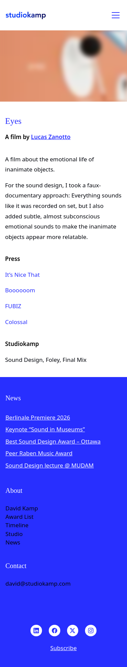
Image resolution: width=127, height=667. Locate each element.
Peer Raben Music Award (38, 453)
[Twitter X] (73, 630)
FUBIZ (13, 306)
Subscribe (63, 648)
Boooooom (20, 290)
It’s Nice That (22, 274)
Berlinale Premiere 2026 (37, 417)
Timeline (16, 525)
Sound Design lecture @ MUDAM (49, 465)
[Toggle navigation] (116, 15)
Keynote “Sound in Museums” (45, 429)
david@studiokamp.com (38, 583)
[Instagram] (91, 630)
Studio (14, 534)
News (12, 542)
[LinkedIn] (36, 630)
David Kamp (21, 508)
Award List (19, 516)
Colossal (16, 322)
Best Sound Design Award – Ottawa (53, 441)
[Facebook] (54, 630)
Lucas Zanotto (51, 137)
